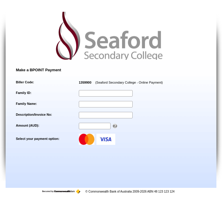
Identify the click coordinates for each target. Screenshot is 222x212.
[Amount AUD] (95, 126)
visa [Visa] (105, 139)
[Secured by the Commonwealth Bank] (61, 191)
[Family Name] (106, 104)
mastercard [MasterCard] (86, 139)
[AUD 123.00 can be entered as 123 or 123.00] (115, 126)
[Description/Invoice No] (106, 115)
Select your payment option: (37, 138)
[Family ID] (106, 93)
